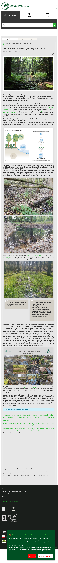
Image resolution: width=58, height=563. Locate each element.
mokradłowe (39, 255)
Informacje (5, 39)
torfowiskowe (7, 257)
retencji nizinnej (19, 387)
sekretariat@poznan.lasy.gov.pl (10, 501)
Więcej (21, 552)
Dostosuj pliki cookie (45, 556)
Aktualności (14, 39)
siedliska (29, 255)
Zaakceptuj (32, 556)
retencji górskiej (34, 387)
